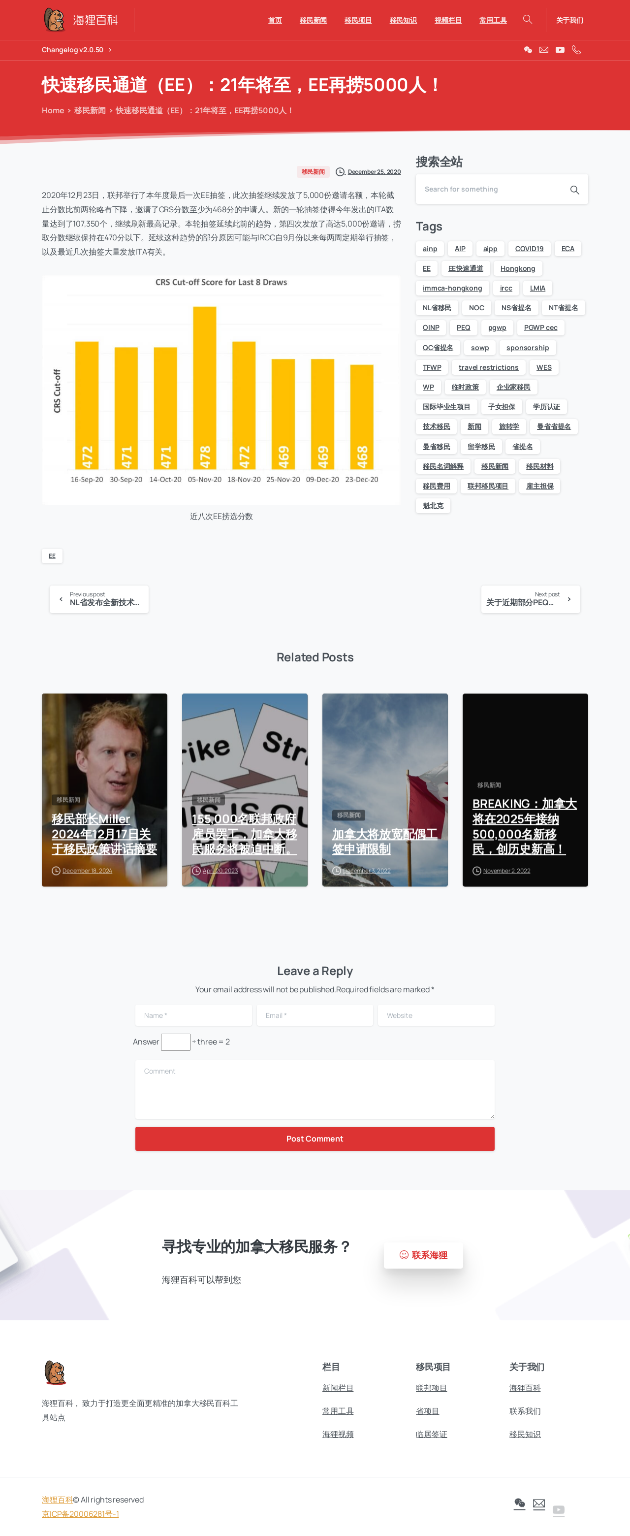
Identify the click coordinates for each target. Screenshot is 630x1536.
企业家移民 (514, 387)
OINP (431, 327)
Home (51, 110)
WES (544, 367)
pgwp (497, 327)
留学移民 (481, 446)
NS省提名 (516, 307)
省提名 (522, 446)
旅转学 (509, 426)
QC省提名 (438, 347)
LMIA (537, 288)
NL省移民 (437, 307)
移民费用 (436, 485)
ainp (430, 248)
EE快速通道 (465, 268)
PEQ (464, 327)
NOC (476, 307)
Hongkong (518, 268)
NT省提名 (563, 307)
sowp (480, 347)
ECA (568, 248)
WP (428, 387)
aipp (490, 248)
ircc (506, 288)
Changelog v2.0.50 (76, 50)
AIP (460, 248)
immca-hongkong (452, 288)
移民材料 (539, 466)
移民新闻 (86, 110)
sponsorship (527, 347)
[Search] (489, 189)
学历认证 (546, 406)
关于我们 (569, 20)
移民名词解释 (443, 466)
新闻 (474, 426)
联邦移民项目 (488, 485)
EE (52, 556)
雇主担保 (539, 485)
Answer (146, 1041)
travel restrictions (489, 367)
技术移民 (436, 426)
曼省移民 (436, 446)
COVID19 (529, 248)
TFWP (432, 367)
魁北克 (433, 505)
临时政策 (465, 387)
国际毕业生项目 (447, 406)
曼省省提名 (554, 426)
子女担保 (501, 406)
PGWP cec (541, 327)
